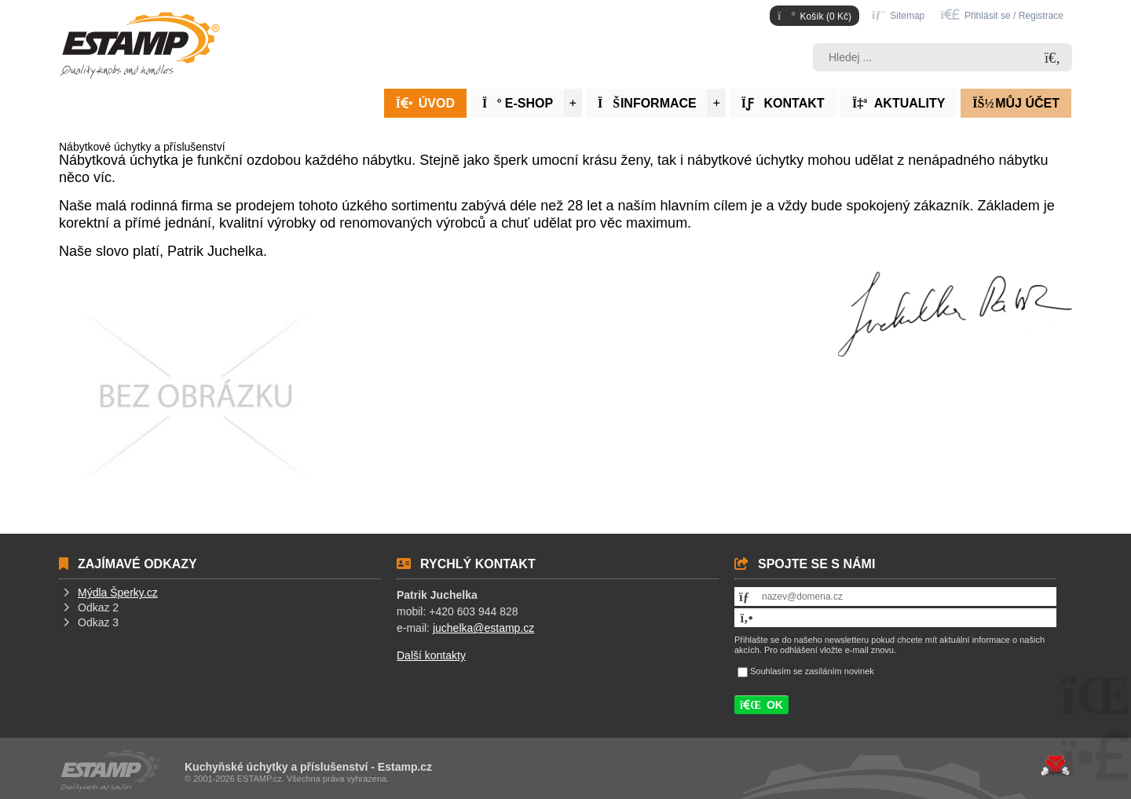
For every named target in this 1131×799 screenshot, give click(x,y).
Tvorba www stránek (1055, 765)
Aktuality (898, 103)
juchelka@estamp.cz (483, 628)
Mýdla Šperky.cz (118, 592)
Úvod (139, 45)
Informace (647, 103)
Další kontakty (431, 655)
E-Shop (517, 103)
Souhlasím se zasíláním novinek (812, 671)
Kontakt (783, 103)
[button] (1002, 14)
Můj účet (1016, 103)
